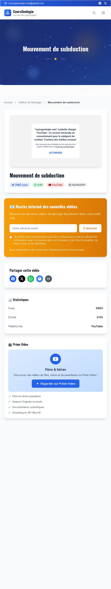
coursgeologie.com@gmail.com (24, 3)
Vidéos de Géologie (30, 102)
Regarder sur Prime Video (55, 383)
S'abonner (90, 228)
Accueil (8, 102)
